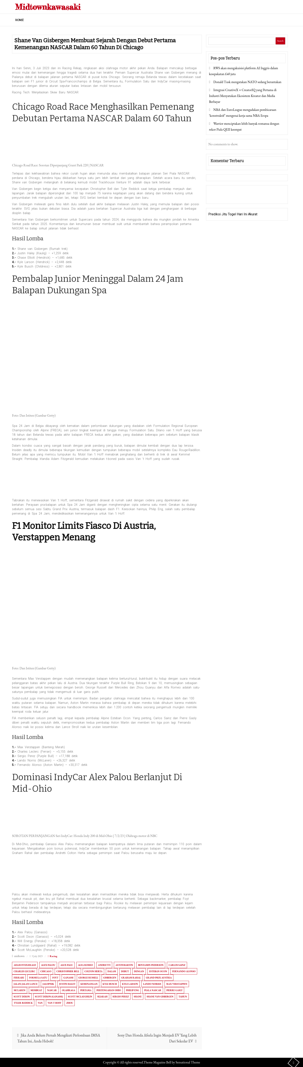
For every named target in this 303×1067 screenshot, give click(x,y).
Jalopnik (48, 983)
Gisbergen (109, 977)
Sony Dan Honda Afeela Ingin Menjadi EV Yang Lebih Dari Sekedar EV (157, 1038)
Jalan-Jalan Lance (25, 983)
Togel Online (240, 197)
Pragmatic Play (219, 197)
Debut (125, 971)
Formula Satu (38, 977)
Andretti (104, 965)
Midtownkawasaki (51, 6)
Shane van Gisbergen (160, 996)
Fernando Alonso (183, 971)
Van (40, 1002)
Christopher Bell (67, 971)
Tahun (182, 996)
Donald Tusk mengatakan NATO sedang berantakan (247, 82)
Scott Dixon (22, 996)
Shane (138, 996)
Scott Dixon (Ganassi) (49, 996)
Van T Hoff (54, 1002)
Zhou (69, 1002)
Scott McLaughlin (80, 996)
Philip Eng (132, 990)
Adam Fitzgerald (25, 965)
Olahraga (68, 990)
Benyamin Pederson (150, 965)
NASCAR (52, 990)
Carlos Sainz (177, 965)
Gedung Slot (217, 191)
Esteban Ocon (158, 971)
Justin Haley (67, 983)
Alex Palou (48, 965)
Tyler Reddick (23, 1002)
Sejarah (102, 996)
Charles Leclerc (24, 971)
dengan (139, 971)
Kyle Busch (110, 983)
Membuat (36, 990)
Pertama (85, 990)
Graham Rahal (131, 977)
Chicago (45, 971)
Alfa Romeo (85, 965)
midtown (19, 956)
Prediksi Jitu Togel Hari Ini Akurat (232, 214)
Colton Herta (93, 971)
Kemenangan (88, 983)
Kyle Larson (130, 983)
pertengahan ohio (108, 990)
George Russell (88, 977)
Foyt (55, 977)
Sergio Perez (121, 996)
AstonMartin (124, 965)
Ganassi (68, 977)
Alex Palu (66, 965)
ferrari (19, 977)
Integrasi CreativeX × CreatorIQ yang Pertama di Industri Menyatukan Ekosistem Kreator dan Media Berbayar (242, 96)
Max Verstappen (176, 983)
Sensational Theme (187, 1062)
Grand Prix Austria (159, 977)
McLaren (19, 990)
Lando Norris (152, 983)
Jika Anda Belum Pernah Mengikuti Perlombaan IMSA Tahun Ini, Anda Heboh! (58, 1038)
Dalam (112, 971)
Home (19, 20)
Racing (53, 956)
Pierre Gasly (174, 990)
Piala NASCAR (152, 990)
